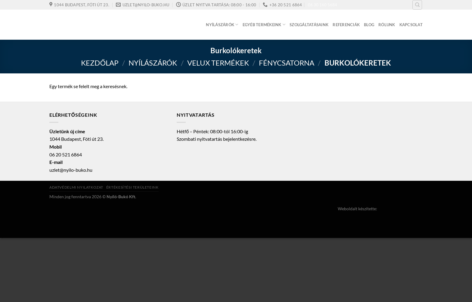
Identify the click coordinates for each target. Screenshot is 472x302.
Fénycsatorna (286, 62)
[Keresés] (417, 5)
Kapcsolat (411, 24)
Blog (369, 24)
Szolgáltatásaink (309, 24)
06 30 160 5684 (322, 4)
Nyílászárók (222, 24)
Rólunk (386, 24)
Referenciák (346, 24)
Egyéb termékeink (264, 24)
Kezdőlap (100, 62)
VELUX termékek (218, 62)
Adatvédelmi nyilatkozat (76, 187)
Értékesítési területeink (132, 187)
